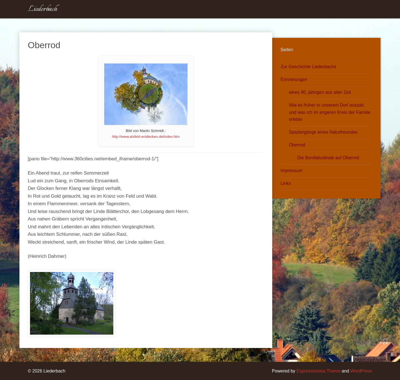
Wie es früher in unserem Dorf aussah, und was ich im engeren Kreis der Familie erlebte (329, 112)
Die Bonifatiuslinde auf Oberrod (328, 157)
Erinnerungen (294, 79)
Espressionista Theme (319, 371)
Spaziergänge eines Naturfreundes (323, 132)
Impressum (291, 170)
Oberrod (297, 145)
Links (286, 183)
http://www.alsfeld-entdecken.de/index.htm (146, 136)
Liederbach (42, 9)
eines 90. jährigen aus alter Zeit (320, 92)
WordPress (361, 371)
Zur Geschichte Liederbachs (308, 66)
